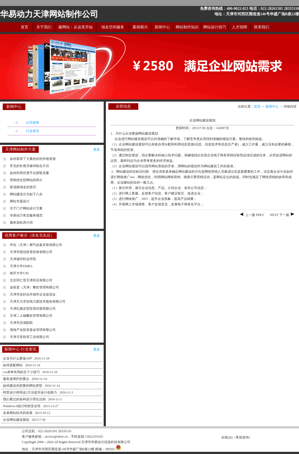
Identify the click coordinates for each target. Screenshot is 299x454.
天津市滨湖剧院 (21, 323)
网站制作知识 (187, 27)
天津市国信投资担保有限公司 (31, 252)
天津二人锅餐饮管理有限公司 (31, 316)
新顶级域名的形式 (23, 187)
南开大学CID (19, 273)
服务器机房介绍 (21, 222)
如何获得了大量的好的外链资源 (33, 159)
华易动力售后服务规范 (26, 215)
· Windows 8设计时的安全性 (21, 406)
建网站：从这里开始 (75, 27)
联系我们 (261, 27)
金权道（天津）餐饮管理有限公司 (34, 287)
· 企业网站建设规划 (15, 420)
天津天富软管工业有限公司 (29, 337)
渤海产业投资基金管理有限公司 (33, 330)
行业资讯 (32, 131)
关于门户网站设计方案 (26, 208)
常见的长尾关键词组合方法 (29, 166)
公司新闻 (32, 122)
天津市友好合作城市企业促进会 (33, 294)
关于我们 (44, 27)
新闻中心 (162, 27)
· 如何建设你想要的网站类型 (22, 386)
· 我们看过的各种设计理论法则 (23, 399)
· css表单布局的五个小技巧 (21, 372)
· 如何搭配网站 (12, 365)
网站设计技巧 (214, 27)
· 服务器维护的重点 (15, 379)
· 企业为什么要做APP (17, 358)
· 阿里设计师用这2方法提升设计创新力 (29, 392)
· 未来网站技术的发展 (17, 413)
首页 (24, 27)
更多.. (97, 149)
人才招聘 (239, 27)
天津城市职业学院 (23, 259)
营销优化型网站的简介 (26, 180)
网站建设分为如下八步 (26, 194)
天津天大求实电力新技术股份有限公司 (37, 301)
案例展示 (140, 27)
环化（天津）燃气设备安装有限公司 (36, 245)
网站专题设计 (19, 201)
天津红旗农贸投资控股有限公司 (33, 308)
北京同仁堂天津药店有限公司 (31, 280)
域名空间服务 (112, 27)
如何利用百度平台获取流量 (29, 173)
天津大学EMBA (21, 266)
